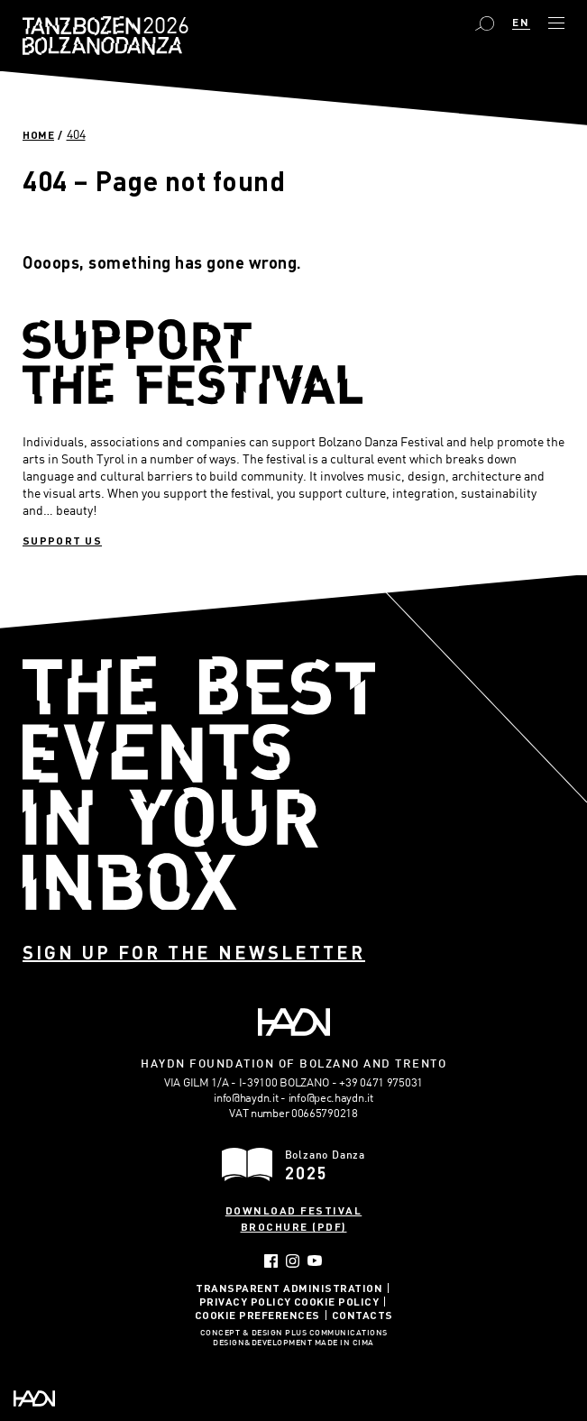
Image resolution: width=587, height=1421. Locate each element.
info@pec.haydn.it (331, 1097)
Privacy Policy (245, 1301)
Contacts (362, 1314)
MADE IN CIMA (344, 1343)
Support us (62, 540)
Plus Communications (336, 1333)
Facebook (271, 1261)
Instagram (292, 1261)
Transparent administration (289, 1287)
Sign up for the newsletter (194, 952)
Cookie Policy (337, 1301)
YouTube (315, 1260)
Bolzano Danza (162, 27)
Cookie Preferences (257, 1314)
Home (38, 134)
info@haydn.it (246, 1097)
